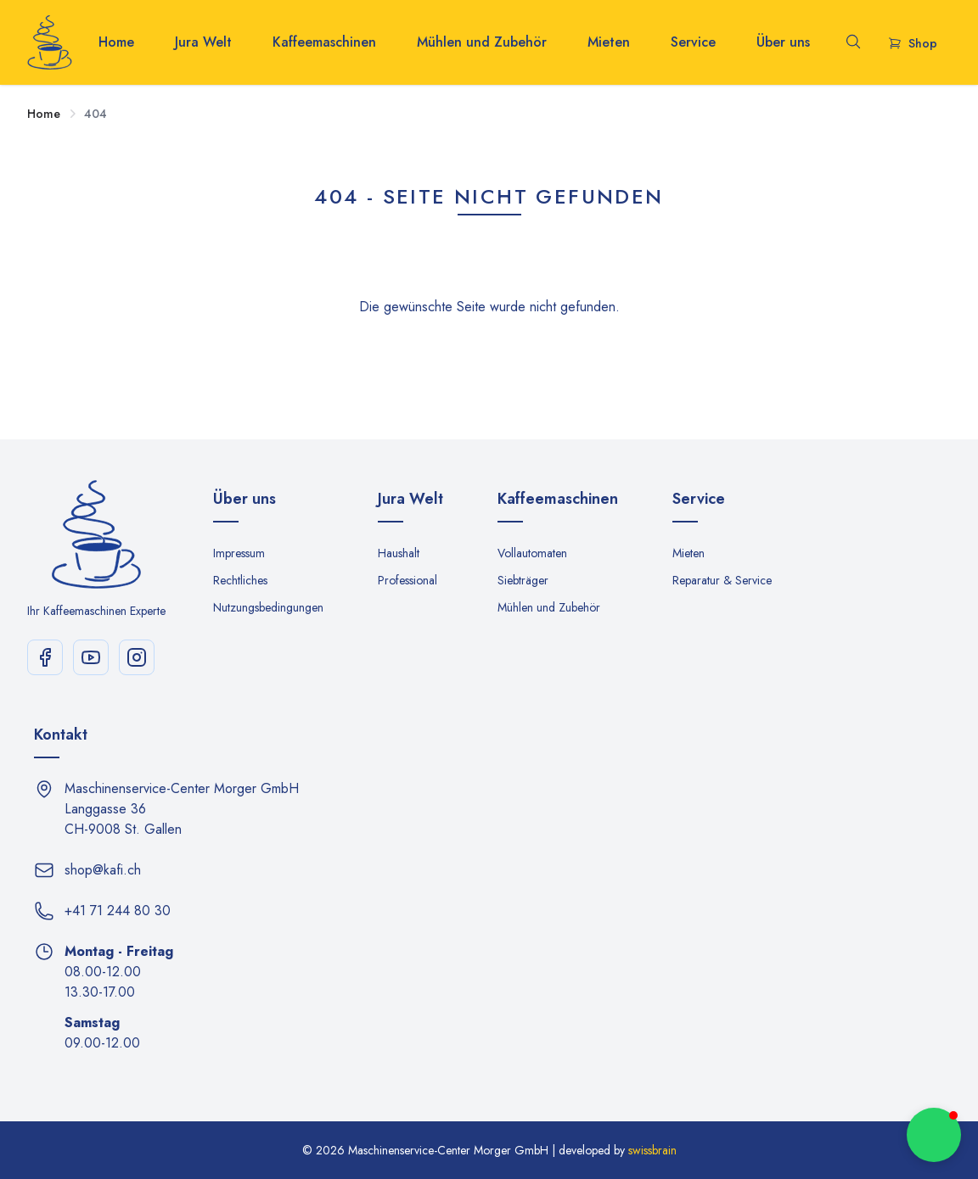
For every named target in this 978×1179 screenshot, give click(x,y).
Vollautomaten (532, 553)
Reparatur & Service (722, 580)
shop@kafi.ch (103, 870)
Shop (912, 43)
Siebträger (522, 580)
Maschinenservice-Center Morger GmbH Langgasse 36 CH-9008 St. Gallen (182, 809)
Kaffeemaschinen (324, 42)
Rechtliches (240, 580)
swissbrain (652, 1150)
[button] (934, 1135)
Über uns (783, 42)
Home (116, 42)
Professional (407, 580)
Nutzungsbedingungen (268, 607)
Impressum (239, 553)
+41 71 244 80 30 (118, 910)
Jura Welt (203, 42)
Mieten (608, 42)
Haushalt (398, 553)
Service (693, 42)
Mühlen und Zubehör (482, 42)
